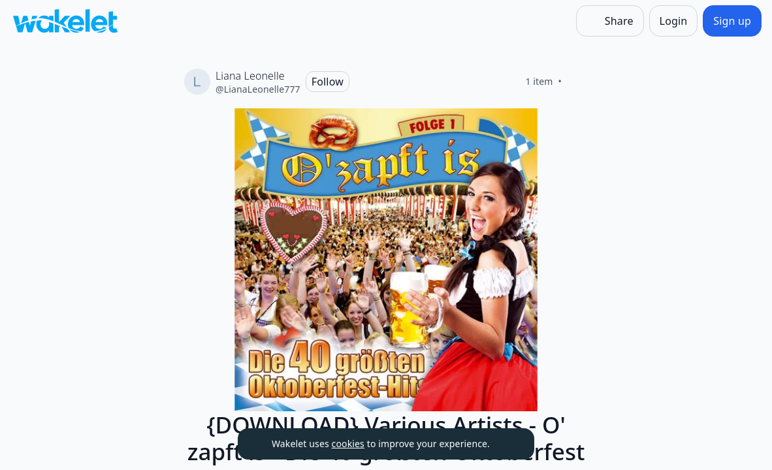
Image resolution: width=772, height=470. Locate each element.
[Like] (577, 81)
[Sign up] (732, 21)
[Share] (610, 21)
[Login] (673, 21)
